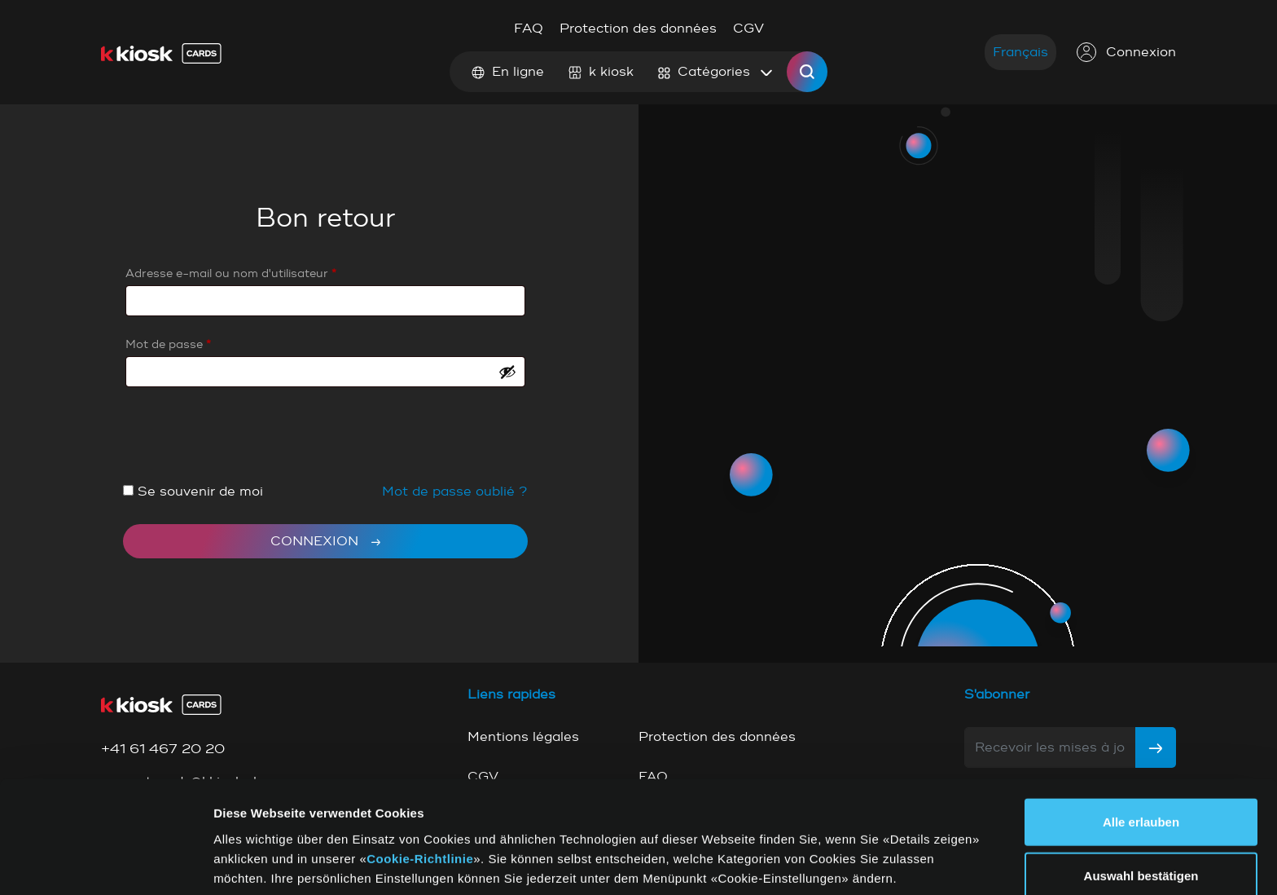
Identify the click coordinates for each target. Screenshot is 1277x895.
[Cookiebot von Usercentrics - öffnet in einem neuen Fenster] (105, 863)
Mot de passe (168, 344)
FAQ (528, 28)
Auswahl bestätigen (1141, 808)
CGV (748, 28)
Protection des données (638, 28)
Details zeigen (829, 863)
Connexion (1126, 52)
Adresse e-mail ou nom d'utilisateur (230, 273)
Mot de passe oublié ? (455, 491)
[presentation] (247, 442)
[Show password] (507, 372)
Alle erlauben (1141, 754)
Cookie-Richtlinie (419, 790)
